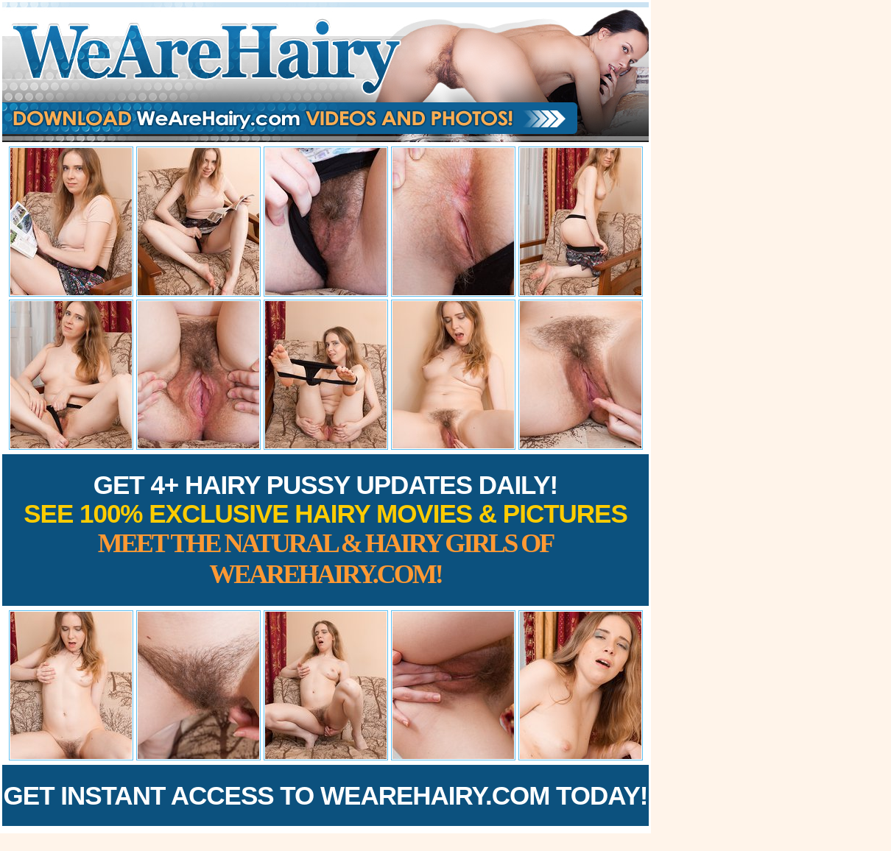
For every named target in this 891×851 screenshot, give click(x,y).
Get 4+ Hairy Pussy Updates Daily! (325, 529)
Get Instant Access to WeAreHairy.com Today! (326, 795)
